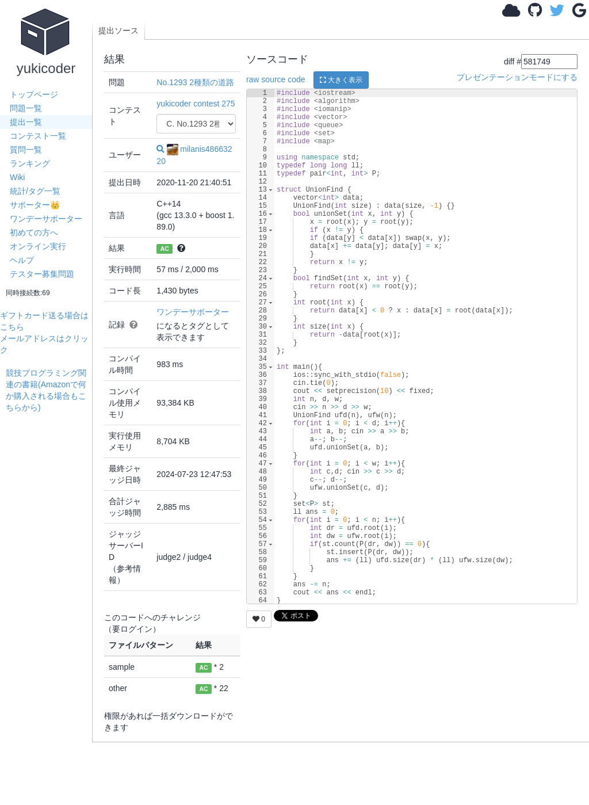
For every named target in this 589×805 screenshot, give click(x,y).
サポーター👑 (35, 204)
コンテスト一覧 (38, 135)
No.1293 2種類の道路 (195, 82)
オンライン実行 (38, 246)
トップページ (34, 94)
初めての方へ (34, 232)
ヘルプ (22, 260)
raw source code (275, 79)
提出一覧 (26, 122)
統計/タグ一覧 (35, 191)
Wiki (17, 177)
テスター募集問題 (42, 273)
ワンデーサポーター (46, 218)
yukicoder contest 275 (195, 103)
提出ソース (118, 30)
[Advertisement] (49, 585)
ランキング (30, 163)
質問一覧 (26, 149)
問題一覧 (26, 108)
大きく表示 (341, 80)
